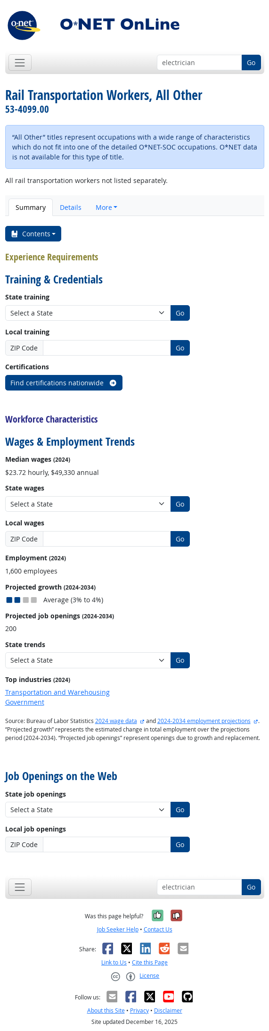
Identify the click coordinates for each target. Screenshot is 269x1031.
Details (71, 207)
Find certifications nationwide (63, 382)
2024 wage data (116, 721)
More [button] (104, 207)
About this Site (106, 1010)
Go (251, 62)
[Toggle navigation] (20, 62)
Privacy (139, 1010)
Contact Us (158, 929)
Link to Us (114, 962)
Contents (30, 233)
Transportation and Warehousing (57, 692)
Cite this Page (150, 962)
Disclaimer (168, 1010)
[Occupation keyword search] (199, 63)
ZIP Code (24, 347)
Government (24, 702)
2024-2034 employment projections (204, 721)
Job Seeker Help (118, 929)
